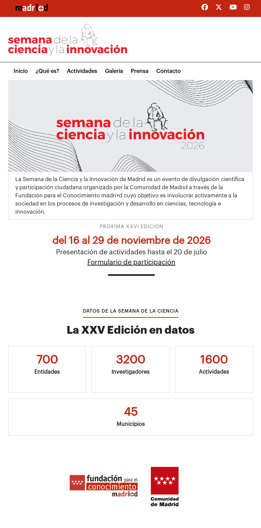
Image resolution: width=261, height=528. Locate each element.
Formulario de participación (131, 262)
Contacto (168, 71)
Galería (114, 71)
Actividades (82, 71)
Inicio (21, 71)
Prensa (140, 71)
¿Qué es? (47, 71)
